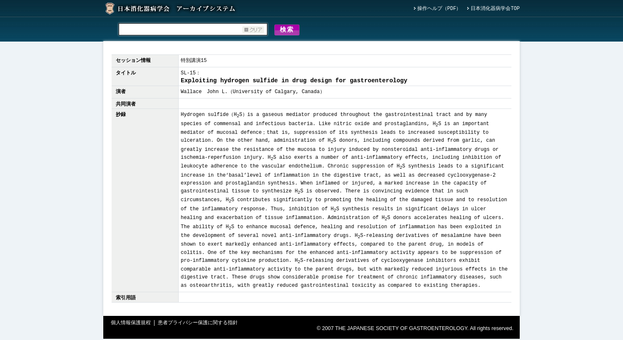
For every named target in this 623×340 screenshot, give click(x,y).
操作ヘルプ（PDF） (439, 8)
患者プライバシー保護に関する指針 (198, 324)
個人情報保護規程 (131, 324)
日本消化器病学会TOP (495, 8)
